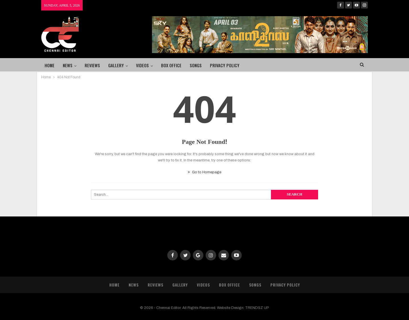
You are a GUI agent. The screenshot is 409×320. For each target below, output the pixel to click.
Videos (142, 65)
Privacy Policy (224, 65)
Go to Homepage (204, 172)
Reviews (92, 65)
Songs (196, 65)
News (67, 65)
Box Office (171, 65)
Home (50, 65)
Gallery (116, 65)
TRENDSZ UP (257, 308)
